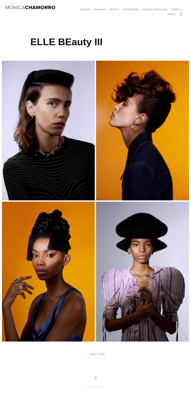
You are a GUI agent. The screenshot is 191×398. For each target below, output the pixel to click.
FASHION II (100, 9)
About (172, 14)
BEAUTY (114, 9)
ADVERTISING (131, 9)
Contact (176, 9)
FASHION (85, 9)
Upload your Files (155, 9)
